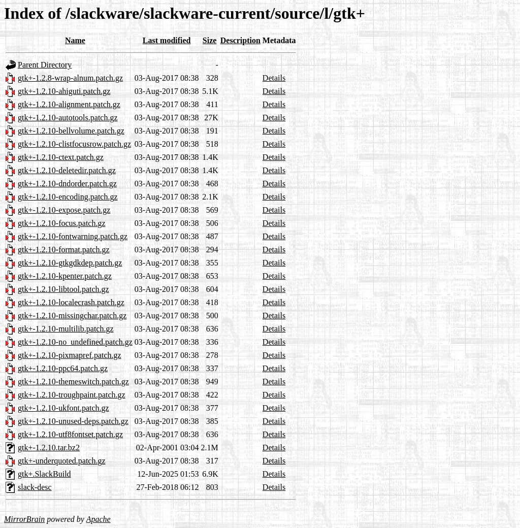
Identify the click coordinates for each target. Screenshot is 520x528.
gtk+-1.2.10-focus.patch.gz (62, 223)
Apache (98, 519)
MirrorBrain (24, 519)
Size (210, 40)
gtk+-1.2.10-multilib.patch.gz (66, 328)
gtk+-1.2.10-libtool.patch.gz (63, 289)
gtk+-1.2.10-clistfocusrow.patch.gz (74, 144)
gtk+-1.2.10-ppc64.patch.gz (63, 368)
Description (240, 40)
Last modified (167, 40)
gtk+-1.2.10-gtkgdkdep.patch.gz (70, 262)
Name (75, 40)
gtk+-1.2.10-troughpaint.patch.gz (71, 394)
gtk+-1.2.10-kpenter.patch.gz (65, 276)
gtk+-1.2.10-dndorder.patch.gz (67, 183)
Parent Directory (45, 64)
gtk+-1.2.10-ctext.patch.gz (61, 157)
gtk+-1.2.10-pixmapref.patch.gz (69, 355)
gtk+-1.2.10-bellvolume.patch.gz (71, 130)
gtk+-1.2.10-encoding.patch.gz (68, 196)
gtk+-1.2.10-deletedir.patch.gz (67, 170)
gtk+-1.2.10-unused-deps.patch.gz (73, 421)
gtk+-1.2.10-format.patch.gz (64, 249)
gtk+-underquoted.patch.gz (62, 460)
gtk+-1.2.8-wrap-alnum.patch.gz (70, 78)
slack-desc (35, 487)
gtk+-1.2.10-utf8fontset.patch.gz (70, 434)
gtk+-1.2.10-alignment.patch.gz (69, 104)
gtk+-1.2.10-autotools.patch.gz (68, 117)
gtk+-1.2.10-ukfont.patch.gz (63, 408)
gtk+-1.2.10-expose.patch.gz (64, 210)
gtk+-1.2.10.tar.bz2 (49, 447)
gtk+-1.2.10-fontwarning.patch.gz (72, 236)
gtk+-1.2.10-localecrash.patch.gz (71, 302)
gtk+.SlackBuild (44, 474)
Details (274, 78)
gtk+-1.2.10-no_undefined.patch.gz (75, 342)
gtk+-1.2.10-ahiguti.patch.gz (64, 91)
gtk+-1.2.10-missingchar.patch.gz (72, 315)
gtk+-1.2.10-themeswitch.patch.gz (73, 381)
